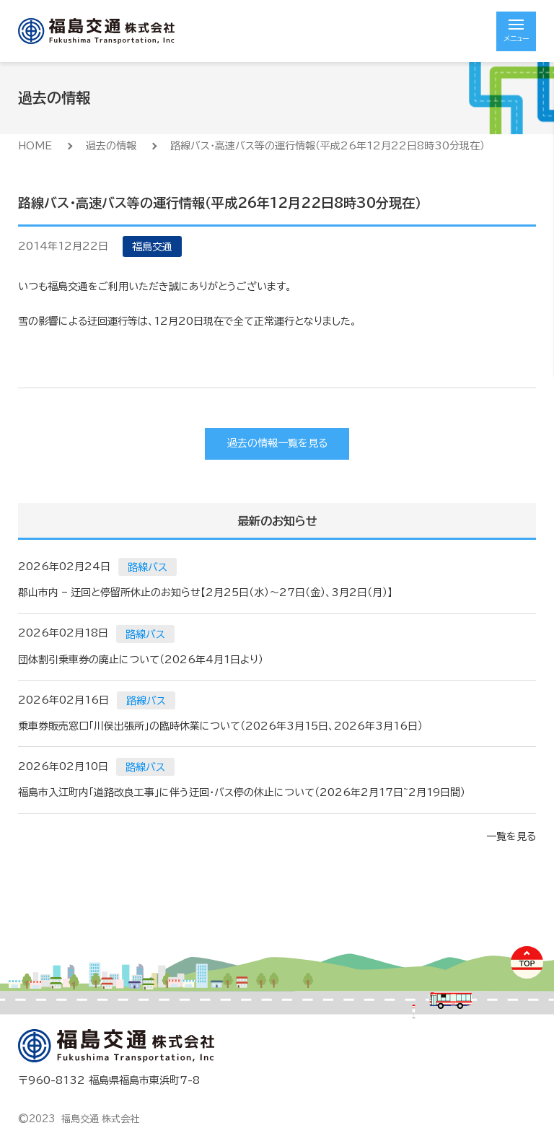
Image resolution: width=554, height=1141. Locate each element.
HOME (35, 146)
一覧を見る (511, 836)
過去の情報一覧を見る (277, 443)
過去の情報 (111, 146)
